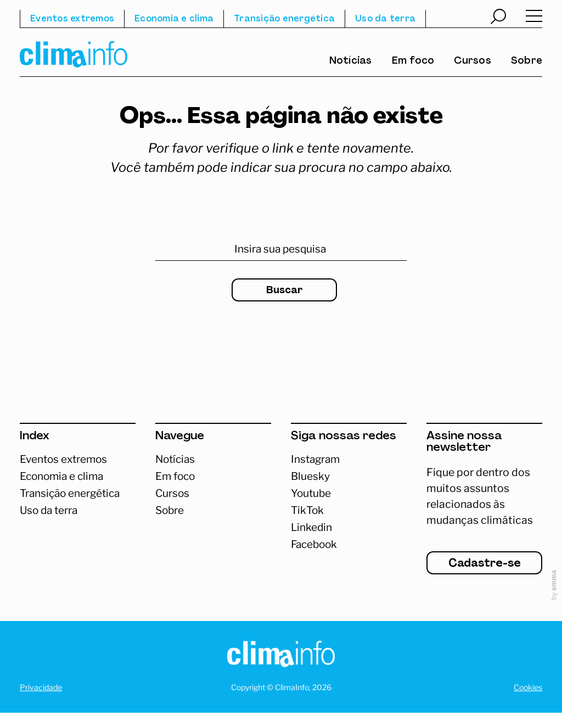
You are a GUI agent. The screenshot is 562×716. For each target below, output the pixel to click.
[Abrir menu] (534, 18)
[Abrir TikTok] (349, 511)
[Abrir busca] (498, 18)
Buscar (284, 291)
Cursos (472, 61)
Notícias (350, 61)
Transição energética (284, 19)
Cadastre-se (484, 567)
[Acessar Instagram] (349, 459)
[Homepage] (281, 659)
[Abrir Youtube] (349, 494)
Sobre (526, 61)
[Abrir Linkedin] (349, 528)
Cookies (528, 690)
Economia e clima (173, 19)
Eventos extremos (72, 19)
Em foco (413, 61)
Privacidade (41, 690)
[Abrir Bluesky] (349, 476)
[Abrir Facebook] (349, 545)
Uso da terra (385, 19)
